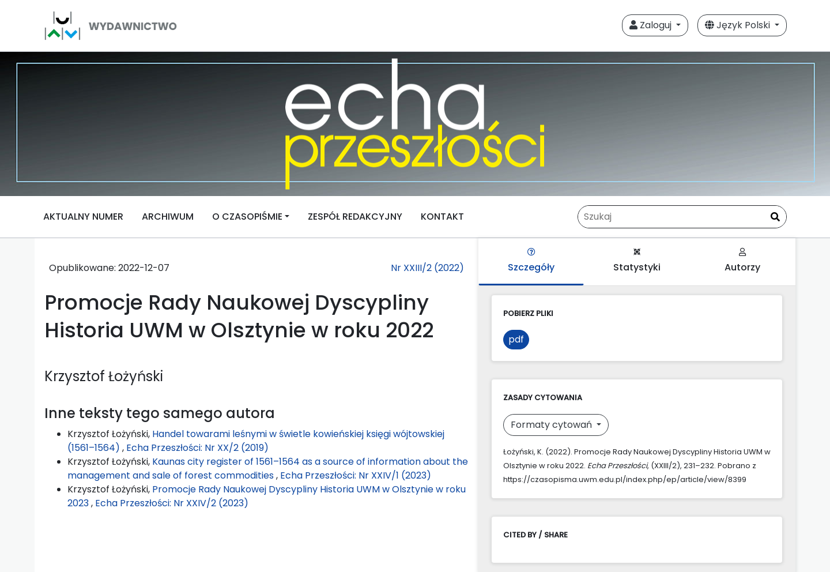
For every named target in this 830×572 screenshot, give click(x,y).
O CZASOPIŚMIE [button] (247, 216)
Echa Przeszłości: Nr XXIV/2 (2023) (171, 503)
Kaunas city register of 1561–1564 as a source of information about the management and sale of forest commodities (267, 468)
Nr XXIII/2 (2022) (427, 267)
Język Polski (738, 25)
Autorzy (742, 261)
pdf (516, 339)
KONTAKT (442, 216)
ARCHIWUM (168, 216)
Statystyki (637, 261)
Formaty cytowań (552, 424)
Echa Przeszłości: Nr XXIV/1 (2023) (355, 475)
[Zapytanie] (682, 217)
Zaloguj (651, 25)
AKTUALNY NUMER (83, 216)
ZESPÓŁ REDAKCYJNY (355, 216)
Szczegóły (531, 261)
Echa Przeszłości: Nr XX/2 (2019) (197, 447)
